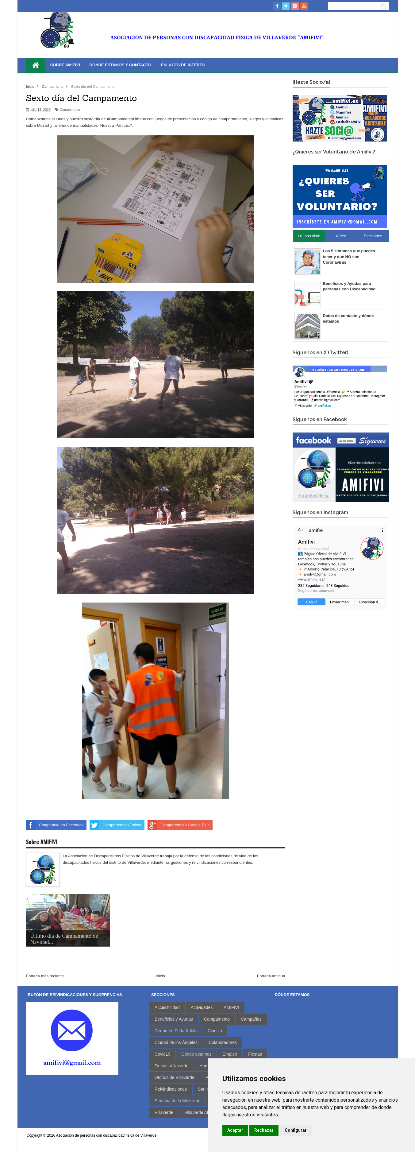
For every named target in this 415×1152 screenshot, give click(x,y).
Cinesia (215, 1030)
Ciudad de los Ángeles (176, 1042)
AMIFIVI (231, 1007)
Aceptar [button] (235, 1130)
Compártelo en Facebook (55, 825)
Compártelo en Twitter (115, 825)
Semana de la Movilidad (177, 1100)
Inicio (160, 976)
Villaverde (164, 1112)
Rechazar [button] (264, 1130)
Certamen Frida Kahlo (176, 1030)
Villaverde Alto (197, 1112)
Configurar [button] (296, 1130)
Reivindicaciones (171, 1089)
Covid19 (162, 1054)
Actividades (202, 1007)
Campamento (70, 109)
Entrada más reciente (45, 976)
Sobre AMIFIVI (65, 65)
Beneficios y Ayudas (174, 1019)
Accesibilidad (167, 1007)
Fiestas (255, 1054)
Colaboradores (223, 1042)
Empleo (229, 1054)
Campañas (251, 1019)
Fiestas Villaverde (171, 1065)
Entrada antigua (271, 976)
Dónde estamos (196, 1054)
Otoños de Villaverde (174, 1077)
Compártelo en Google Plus (178, 825)
